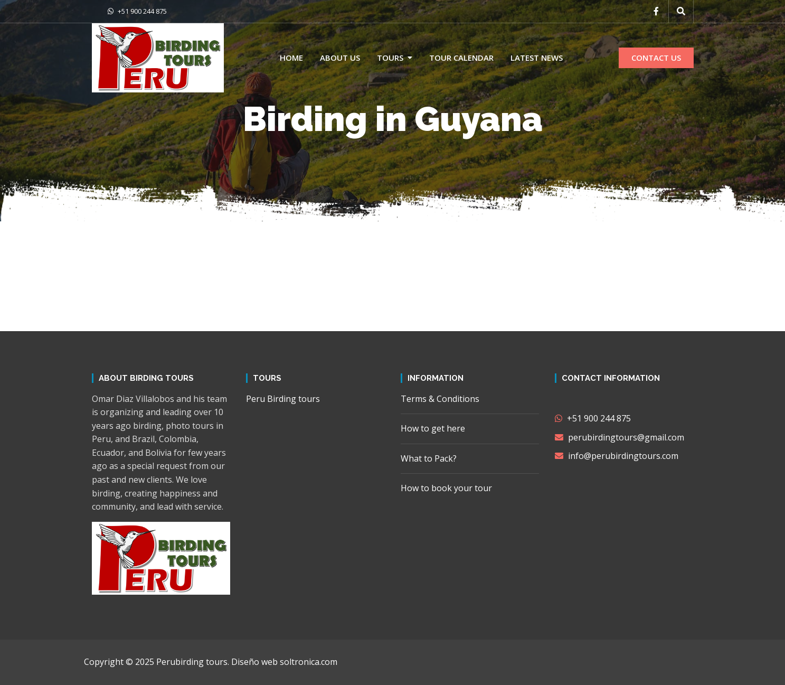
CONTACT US (656, 57)
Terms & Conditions (440, 399)
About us (340, 57)
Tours (390, 57)
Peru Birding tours (283, 399)
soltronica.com (308, 662)
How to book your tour (446, 488)
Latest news (536, 57)
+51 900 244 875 (137, 11)
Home (291, 57)
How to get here (433, 428)
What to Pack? (429, 458)
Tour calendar (461, 57)
